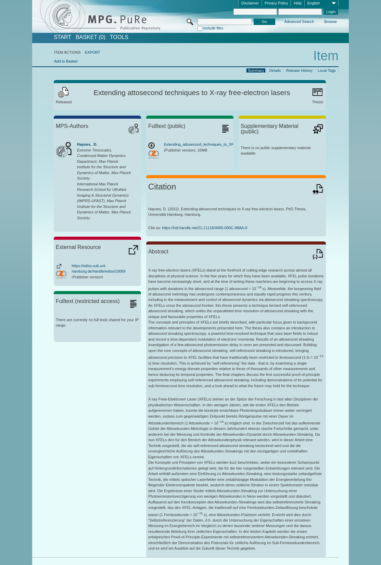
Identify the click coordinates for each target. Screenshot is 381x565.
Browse (330, 21)
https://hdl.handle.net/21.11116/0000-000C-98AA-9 (204, 228)
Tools (119, 37)
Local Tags (326, 70)
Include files (213, 28)
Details (275, 70)
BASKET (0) (90, 37)
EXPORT (92, 52)
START (62, 37)
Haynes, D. (87, 144)
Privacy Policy (276, 3)
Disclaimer (250, 3)
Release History (299, 70)
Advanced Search (299, 21)
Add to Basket (66, 61)
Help (298, 3)
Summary (256, 70)
